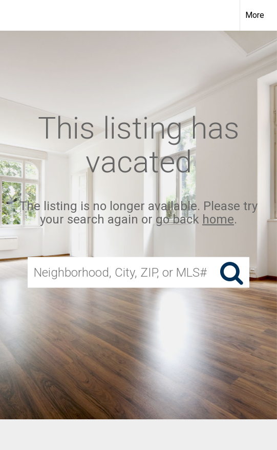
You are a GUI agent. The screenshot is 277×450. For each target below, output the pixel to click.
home (218, 219)
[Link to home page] (17, 15)
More (254, 15)
